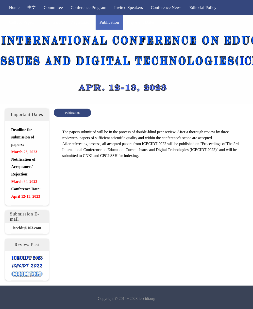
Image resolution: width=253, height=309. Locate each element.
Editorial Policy (203, 7)
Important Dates (141, 22)
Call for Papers (22, 22)
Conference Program (88, 7)
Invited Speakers (128, 7)
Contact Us (172, 22)
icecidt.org (147, 298)
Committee (53, 7)
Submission (53, 22)
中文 (31, 7)
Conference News (166, 7)
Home (14, 7)
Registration (81, 22)
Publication (109, 22)
